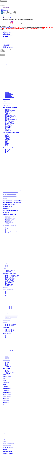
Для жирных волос (8, 220)
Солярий (4, 46)
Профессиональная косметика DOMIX (9, 416)
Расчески (7, 362)
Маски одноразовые (6, 400)
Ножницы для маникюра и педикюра (12, 275)
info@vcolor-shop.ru (6, 23)
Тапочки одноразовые (6, 386)
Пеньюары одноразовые (7, 388)
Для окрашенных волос (9, 216)
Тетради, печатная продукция (8, 404)
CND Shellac (5, 408)
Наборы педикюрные (9, 284)
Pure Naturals (7, 149)
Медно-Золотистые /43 (9, 166)
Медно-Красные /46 (8, 167)
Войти (4, 2)
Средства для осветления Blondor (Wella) (9, 194)
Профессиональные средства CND (8, 418)
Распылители (5, 322)
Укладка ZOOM (5, 101)
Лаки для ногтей (5, 42)
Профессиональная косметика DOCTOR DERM (10, 414)
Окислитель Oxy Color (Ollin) (7, 206)
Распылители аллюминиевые (10, 324)
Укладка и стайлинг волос (7, 39)
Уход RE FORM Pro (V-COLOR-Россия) (9, 225)
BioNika (6, 238)
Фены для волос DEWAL (9, 329)
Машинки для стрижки (7, 303)
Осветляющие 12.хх (8, 129)
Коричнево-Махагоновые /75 (10, 173)
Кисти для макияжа (8, 291)
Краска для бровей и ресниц (8, 35)
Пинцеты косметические (9, 295)
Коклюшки (7, 371)
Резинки (6, 266)
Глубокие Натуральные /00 (10, 157)
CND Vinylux (5, 410)
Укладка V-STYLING (6, 99)
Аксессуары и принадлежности (8, 40)
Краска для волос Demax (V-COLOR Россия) (10, 107)
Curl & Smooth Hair (8, 239)
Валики (6, 265)
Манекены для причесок (7, 298)
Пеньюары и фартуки (6, 320)
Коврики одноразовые (6, 382)
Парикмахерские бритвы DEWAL (11, 317)
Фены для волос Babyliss (9, 330)
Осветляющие (7, 137)
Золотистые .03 (8, 113)
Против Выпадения (8, 232)
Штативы (7, 301)
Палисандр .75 (8, 117)
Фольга (4, 378)
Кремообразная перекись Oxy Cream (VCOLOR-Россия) (12, 202)
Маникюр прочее (8, 285)
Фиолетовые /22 (8, 159)
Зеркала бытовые (8, 271)
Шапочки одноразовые (6, 402)
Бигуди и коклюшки (6, 368)
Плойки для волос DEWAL (10, 342)
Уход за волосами (6, 212)
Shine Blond (7, 246)
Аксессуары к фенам (9, 331)
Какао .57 (7, 120)
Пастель (6, 142)
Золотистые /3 (7, 162)
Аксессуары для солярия (7, 445)
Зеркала (4, 268)
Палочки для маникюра (9, 277)
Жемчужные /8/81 (8, 174)
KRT (6, 242)
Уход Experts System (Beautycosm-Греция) (9, 214)
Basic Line (7, 237)
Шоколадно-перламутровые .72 (11, 119)
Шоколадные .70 (8, 118)
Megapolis (7, 243)
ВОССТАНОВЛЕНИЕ (9, 94)
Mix (6, 152)
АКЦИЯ (6, 134)
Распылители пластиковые (10, 325)
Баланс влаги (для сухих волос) (11, 231)
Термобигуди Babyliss (9, 343)
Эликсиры (7, 223)
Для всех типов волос (9, 222)
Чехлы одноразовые (6, 398)
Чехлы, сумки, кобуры (9, 336)
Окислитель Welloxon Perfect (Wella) (9, 204)
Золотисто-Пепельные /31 (10, 164)
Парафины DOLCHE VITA (7, 435)
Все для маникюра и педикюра (8, 43)
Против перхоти (8, 221)
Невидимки (7, 358)
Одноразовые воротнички (7, 376)
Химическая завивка (6, 208)
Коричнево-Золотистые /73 (10, 172)
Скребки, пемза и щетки (9, 280)
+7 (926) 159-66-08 (7, 17)
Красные (6, 144)
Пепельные (7, 136)
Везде (4, 31)
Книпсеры (7, 283)
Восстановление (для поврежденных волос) (13, 229)
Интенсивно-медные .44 (9, 123)
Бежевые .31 (7, 114)
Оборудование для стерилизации (8, 453)
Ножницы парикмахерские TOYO (11, 316)
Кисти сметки (5, 287)
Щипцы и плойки (6, 339)
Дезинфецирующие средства (7, 451)
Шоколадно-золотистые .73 (10, 115)
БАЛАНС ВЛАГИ (8, 96)
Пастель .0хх (7, 128)
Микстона (7, 143)
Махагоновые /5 (8, 168)
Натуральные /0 (8, 156)
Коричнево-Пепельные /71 (10, 171)
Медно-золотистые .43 (9, 122)
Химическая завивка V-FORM (8, 103)
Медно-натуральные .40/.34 (10, 121)
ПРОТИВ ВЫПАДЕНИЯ (9, 97)
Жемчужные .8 (8, 127)
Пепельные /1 (7, 158)
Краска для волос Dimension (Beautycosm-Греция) (11, 132)
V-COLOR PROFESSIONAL (8, 32)
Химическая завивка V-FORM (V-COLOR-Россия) (11, 210)
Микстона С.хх (8, 130)
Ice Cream (7, 241)
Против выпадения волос (9, 219)
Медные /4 (7, 165)
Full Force (7, 240)
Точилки (6, 296)
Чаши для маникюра (9, 282)
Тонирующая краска (6, 34)
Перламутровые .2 (8, 112)
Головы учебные (8, 300)
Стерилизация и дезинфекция (8, 47)
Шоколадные (7, 139)
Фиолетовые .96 (8, 126)
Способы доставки (6, 7)
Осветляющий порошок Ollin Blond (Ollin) (10, 196)
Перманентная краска (6, 33)
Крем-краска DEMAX (6, 58)
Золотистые (7, 138)
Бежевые (7, 141)
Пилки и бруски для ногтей (10, 278)
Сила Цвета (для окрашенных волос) (12, 228)
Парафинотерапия (6, 45)
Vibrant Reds (7, 150)
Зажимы (6, 356)
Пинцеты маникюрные (9, 279)
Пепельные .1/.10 (8, 111)
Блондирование (5, 36)
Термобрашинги (8, 366)
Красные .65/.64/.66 (8, 124)
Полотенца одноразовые (7, 392)
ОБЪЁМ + (7, 92)
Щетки (6, 364)
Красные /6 (7, 169)
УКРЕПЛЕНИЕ (8, 95)
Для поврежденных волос (10, 218)
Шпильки (7, 357)
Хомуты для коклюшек (9, 372)
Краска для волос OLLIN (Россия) (8, 154)
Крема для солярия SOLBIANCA (8, 443)
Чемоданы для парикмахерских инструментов (13, 335)
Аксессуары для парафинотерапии (8, 437)
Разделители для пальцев (9, 281)
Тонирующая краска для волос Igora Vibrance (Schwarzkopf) (12, 177)
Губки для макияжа (8, 292)
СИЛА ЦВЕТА (8, 93)
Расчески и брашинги (6, 360)
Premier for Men (8, 244)
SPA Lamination (8, 247)
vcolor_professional (15, 23)
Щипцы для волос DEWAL (10, 341)
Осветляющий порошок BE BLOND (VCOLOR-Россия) (12, 190)
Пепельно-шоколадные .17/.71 (10, 116)
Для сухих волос (8, 217)
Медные (6, 145)
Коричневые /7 (8, 170)
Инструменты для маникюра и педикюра (9, 273)
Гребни (6, 363)
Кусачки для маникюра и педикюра (11, 276)
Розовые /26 (7, 161)
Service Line (7, 245)
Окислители (5, 37)
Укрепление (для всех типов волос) (11, 230)
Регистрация (5, 3)
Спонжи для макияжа (9, 293)
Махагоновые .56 (8, 125)
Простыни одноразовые (7, 394)
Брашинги (7, 365)
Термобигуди (7, 373)
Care (6, 236)
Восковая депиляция (6, 44)
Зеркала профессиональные (10, 270)
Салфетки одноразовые (7, 396)
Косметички (7, 337)
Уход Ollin (4, 234)
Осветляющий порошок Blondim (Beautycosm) (10, 192)
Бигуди (6, 370)
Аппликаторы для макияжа (10, 294)
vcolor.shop (24, 23)
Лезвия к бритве (8, 318)
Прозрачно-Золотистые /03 (10, 163)
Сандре (6, 140)
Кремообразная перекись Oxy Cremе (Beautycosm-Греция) (12, 200)
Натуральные (7, 135)
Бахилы (4, 380)
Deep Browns (7, 151)
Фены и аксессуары (6, 327)
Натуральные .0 (8, 109)
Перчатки (4, 384)
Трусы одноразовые (6, 390)
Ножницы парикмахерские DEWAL (11, 315)
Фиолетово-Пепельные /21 (10, 160)
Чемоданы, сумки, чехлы (7, 333)
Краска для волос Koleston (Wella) (8, 147)
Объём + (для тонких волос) (10, 227)
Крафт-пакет (5, 449)
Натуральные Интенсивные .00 (10, 110)
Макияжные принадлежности (8, 289)
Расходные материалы (6, 41)
